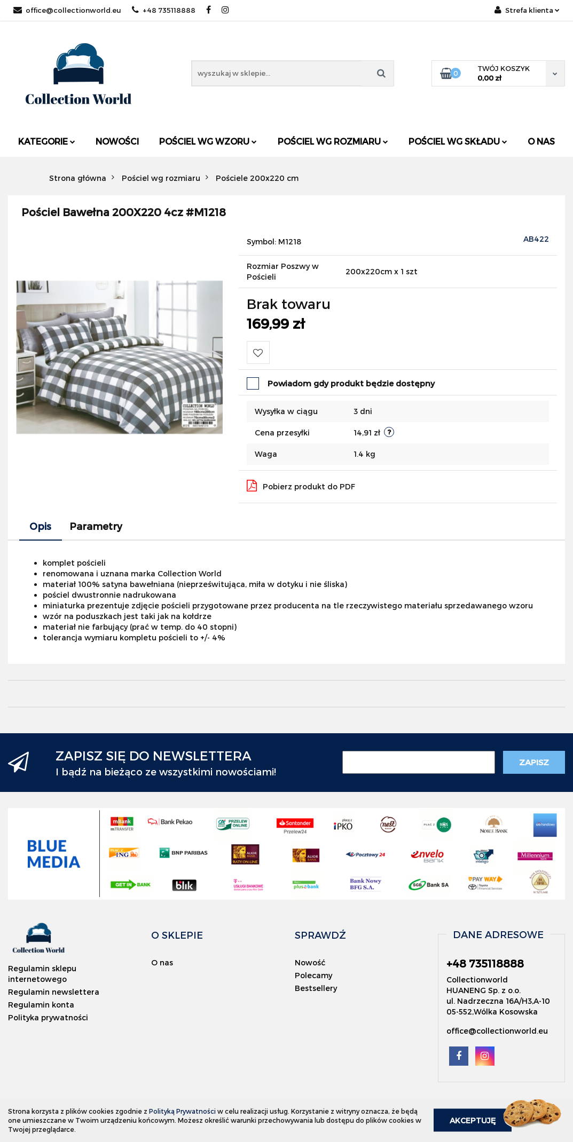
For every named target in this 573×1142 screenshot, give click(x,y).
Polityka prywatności (48, 1017)
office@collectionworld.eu (67, 10)
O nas (541, 141)
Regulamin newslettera (53, 991)
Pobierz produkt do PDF (301, 485)
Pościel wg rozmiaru (333, 141)
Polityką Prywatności (182, 1111)
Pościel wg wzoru (208, 141)
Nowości (117, 141)
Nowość (310, 962)
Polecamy (313, 975)
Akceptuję (473, 1120)
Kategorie (46, 141)
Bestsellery (316, 988)
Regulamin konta (41, 1004)
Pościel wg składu (458, 141)
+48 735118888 (163, 10)
